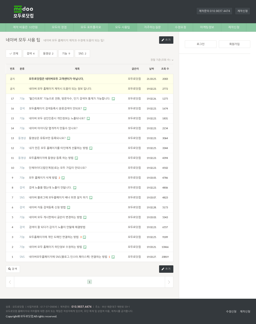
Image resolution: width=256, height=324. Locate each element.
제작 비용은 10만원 (25, 27)
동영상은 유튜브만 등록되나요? (47, 138)
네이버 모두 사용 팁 (23, 40)
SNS (82, 53)
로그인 (201, 44)
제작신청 (242, 11)
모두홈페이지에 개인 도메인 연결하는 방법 (54, 237)
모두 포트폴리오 (91, 27)
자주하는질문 (152, 27)
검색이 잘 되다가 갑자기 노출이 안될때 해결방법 (57, 227)
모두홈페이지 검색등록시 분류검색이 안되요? (56, 108)
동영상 (48, 53)
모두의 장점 (59, 27)
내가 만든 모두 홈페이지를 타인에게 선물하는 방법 (59, 148)
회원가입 (234, 44)
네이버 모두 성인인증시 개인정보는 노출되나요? (57, 118)
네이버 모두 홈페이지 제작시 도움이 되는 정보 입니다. (60, 88)
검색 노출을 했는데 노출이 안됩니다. (51, 187)
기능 (66, 53)
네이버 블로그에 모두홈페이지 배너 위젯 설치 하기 (59, 197)
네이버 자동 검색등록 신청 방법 (47, 207)
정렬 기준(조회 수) (162, 60)
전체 (13, 53)
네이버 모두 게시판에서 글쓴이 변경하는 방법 (56, 217)
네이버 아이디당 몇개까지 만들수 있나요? (53, 128)
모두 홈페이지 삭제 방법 (43, 177)
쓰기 (166, 40)
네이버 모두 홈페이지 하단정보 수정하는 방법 (56, 247)
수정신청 (231, 311)
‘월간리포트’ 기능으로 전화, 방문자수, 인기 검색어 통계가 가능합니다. (70, 98)
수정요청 (180, 27)
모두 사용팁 (122, 27)
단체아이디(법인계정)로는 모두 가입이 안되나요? (58, 167)
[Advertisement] (217, 88)
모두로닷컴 (134, 78)
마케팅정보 (207, 27)
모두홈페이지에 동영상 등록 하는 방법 (51, 158)
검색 (31, 53)
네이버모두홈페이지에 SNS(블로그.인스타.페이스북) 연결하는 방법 (68, 256)
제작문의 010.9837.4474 (214, 11)
